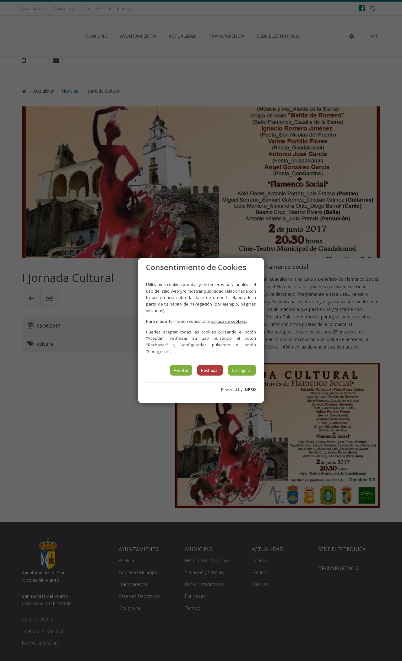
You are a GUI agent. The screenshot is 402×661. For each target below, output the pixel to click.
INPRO (249, 389)
